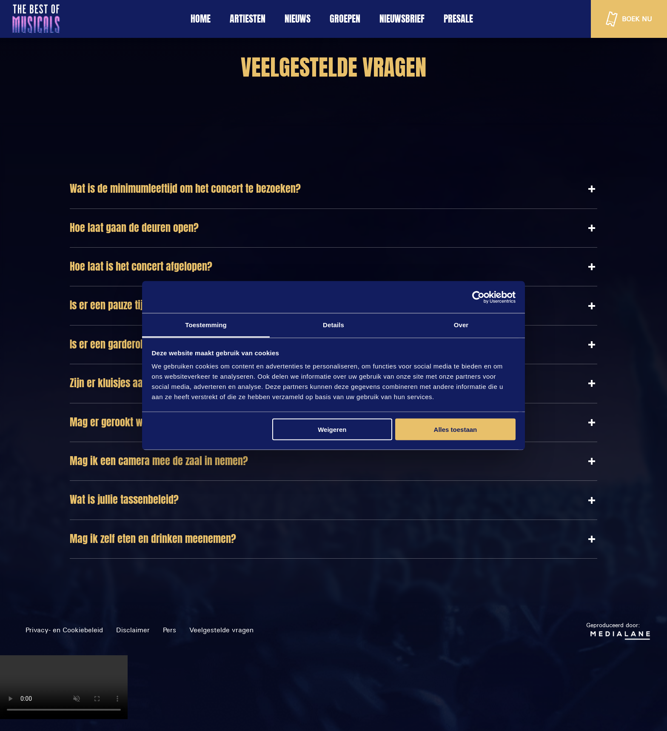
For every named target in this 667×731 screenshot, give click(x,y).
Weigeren (332, 429)
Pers (169, 630)
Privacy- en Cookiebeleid (64, 630)
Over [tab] (461, 324)
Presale (458, 19)
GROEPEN (345, 19)
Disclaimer (133, 630)
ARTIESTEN (247, 19)
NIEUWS (298, 19)
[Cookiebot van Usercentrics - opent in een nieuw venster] (478, 297)
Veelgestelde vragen (221, 630)
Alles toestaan (455, 429)
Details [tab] (333, 324)
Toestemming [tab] (206, 324)
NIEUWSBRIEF (402, 19)
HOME (201, 19)
